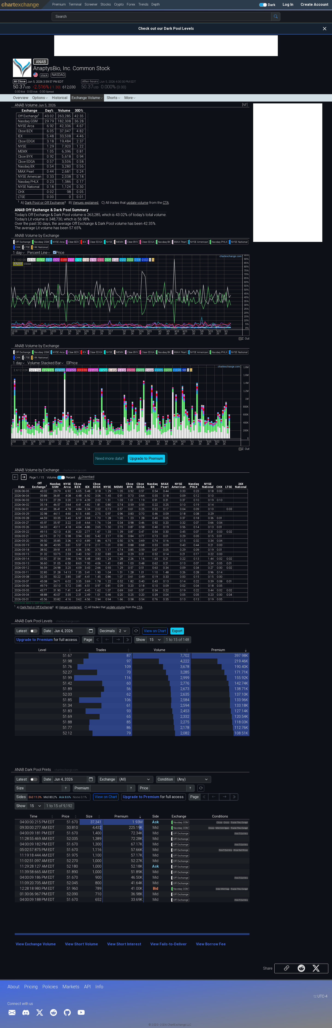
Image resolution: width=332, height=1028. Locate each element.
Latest (21, 631)
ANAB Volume (35, 105)
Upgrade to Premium (146, 458)
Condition (165, 779)
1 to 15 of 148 (177, 639)
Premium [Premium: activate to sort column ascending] (218, 650)
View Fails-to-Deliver (168, 944)
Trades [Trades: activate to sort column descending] (101, 650)
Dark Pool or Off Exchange (44, 203)
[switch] (34, 631)
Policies (50, 986)
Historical (59, 98)
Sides (21, 797)
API (87, 986)
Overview (20, 98)
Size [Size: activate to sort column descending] (89, 816)
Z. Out (245, 338)
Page (88, 639)
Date (47, 631)
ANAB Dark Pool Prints (46, 769)
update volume (137, 203)
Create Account (314, 4)
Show (140, 639)
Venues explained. (86, 203)
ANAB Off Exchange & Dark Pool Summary (51, 210)
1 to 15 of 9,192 (59, 806)
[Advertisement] (166, 45)
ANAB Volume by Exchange (37, 235)
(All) (122, 779)
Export (177, 631)
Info (99, 986)
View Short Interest (124, 944)
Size (20, 788)
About (13, 986)
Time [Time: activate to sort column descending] (33, 816)
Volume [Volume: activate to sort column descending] (159, 650)
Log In (288, 4)
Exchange (107, 779)
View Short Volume (81, 944)
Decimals (107, 631)
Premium (81, 788)
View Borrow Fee (211, 944)
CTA (166, 203)
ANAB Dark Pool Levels (47, 621)
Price (60, 253)
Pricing (31, 986)
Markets (70, 986)
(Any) (181, 779)
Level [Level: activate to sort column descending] (42, 650)
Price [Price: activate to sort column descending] (65, 816)
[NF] (245, 105)
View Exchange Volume (36, 944)
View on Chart (155, 631)
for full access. (47, 639)
